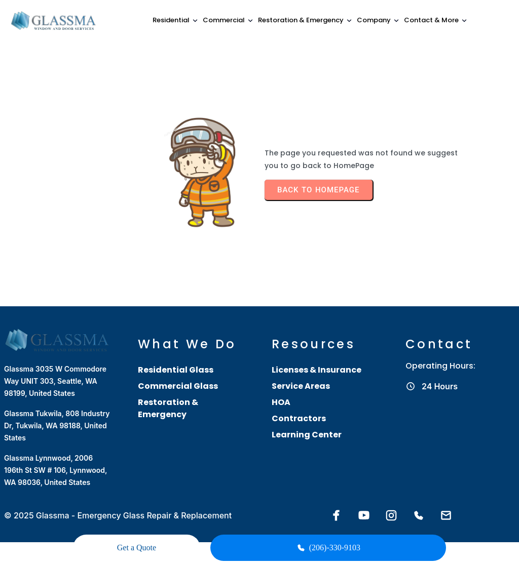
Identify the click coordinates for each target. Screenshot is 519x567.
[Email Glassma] (446, 501)
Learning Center (307, 420)
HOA (281, 388)
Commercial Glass (178, 372)
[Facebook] (336, 501)
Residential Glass (175, 355)
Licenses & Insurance (316, 355)
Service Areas (301, 372)
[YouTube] (363, 501)
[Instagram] (391, 501)
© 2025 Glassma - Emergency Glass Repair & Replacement (118, 502)
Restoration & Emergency (168, 394)
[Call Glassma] (418, 501)
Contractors (299, 404)
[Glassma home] (54, 20)
